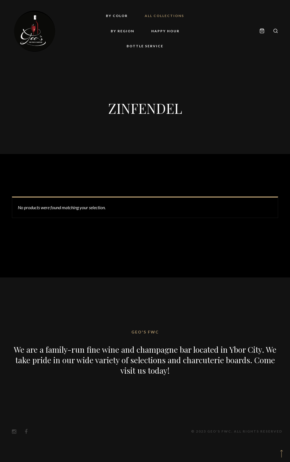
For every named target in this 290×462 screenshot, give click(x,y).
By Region (122, 31)
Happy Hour (165, 31)
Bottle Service (145, 46)
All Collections (164, 16)
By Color (117, 16)
